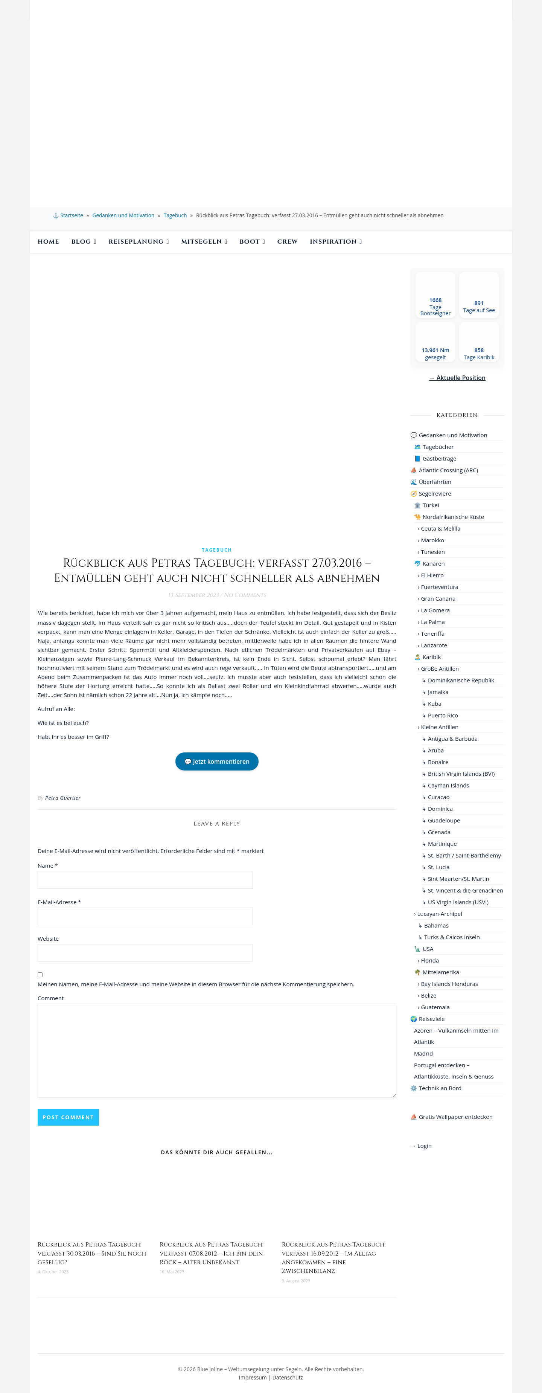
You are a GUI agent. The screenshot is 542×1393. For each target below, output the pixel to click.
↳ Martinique (439, 843)
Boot (249, 242)
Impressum (253, 1377)
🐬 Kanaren (429, 563)
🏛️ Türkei (426, 505)
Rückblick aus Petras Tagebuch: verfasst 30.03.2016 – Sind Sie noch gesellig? (92, 1253)
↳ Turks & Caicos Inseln (449, 937)
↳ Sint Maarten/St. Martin (455, 878)
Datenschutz (288, 1377)
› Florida (428, 960)
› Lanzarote (432, 645)
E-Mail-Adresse (59, 902)
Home (48, 242)
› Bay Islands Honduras (448, 983)
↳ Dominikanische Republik (458, 680)
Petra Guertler (63, 797)
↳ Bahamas (433, 925)
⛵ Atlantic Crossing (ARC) (444, 470)
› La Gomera (434, 610)
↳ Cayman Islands (445, 785)
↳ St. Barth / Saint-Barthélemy (461, 855)
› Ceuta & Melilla (439, 528)
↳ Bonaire (435, 762)
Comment (51, 998)
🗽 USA (424, 948)
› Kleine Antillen (438, 727)
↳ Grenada (436, 832)
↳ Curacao (436, 797)
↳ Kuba (432, 703)
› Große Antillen (438, 668)
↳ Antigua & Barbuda (450, 738)
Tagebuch (175, 215)
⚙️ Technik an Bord (435, 1088)
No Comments (245, 595)
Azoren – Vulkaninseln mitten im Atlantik (456, 1036)
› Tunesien (431, 551)
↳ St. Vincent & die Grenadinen (462, 890)
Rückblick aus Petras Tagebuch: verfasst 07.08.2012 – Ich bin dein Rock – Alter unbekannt (211, 1253)
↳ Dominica (437, 808)
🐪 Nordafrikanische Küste (449, 516)
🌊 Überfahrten (430, 481)
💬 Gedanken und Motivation (448, 435)
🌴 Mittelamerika (436, 972)
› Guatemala (434, 1007)
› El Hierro (431, 575)
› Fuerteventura (438, 586)
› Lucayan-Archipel (438, 913)
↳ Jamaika (435, 692)
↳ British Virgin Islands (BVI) (458, 773)
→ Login (421, 1145)
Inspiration (333, 242)
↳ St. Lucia (436, 867)
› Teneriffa (431, 633)
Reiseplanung (136, 242)
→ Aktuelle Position (457, 378)
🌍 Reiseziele (427, 1018)
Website (48, 938)
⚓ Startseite (68, 215)
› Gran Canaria (436, 598)
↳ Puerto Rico (440, 715)
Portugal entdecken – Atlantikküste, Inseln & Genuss (454, 1070)
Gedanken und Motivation (124, 215)
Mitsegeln (201, 242)
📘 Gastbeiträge (435, 458)
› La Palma (431, 622)
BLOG (81, 242)
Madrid (423, 1053)
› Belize (427, 995)
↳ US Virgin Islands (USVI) (455, 902)
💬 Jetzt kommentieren (217, 761)
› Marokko (431, 540)
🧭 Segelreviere (430, 493)
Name (48, 865)
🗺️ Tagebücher (434, 446)
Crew (287, 242)
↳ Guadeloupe (441, 820)
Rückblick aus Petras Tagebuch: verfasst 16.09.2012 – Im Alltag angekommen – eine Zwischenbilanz (334, 1257)
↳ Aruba (433, 750)
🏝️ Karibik (427, 657)
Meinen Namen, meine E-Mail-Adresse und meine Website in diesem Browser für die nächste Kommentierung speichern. (196, 984)
